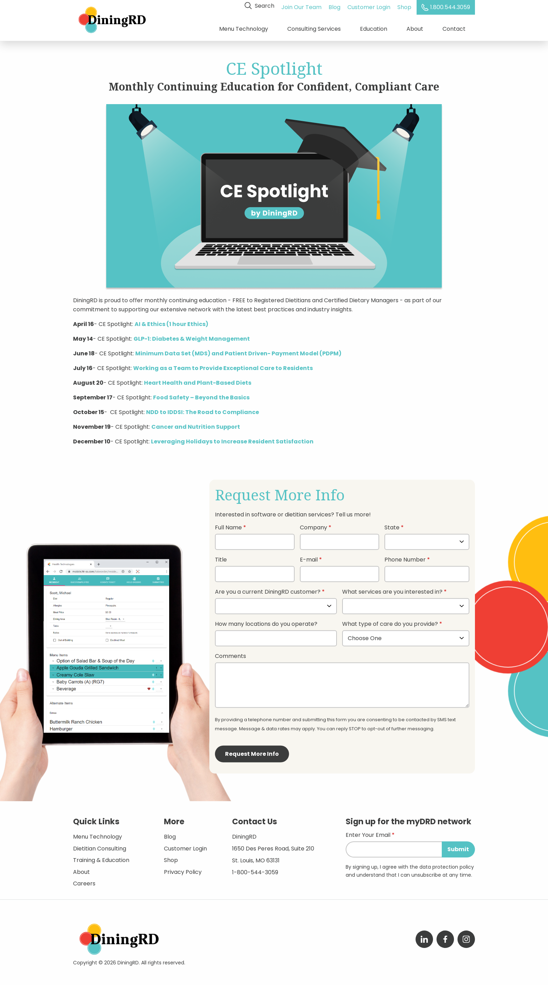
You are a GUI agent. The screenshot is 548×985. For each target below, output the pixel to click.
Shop (405, 6)
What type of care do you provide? (390, 621)
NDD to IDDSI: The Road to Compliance (202, 409)
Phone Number (405, 557)
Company (313, 525)
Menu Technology (243, 28)
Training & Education (101, 857)
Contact (454, 28)
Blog (335, 6)
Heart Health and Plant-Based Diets (197, 380)
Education (373, 28)
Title (221, 557)
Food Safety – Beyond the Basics (201, 395)
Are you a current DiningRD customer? (267, 589)
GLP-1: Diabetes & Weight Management (192, 336)
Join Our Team (302, 6)
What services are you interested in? (392, 589)
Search (260, 6)
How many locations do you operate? (266, 621)
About (414, 28)
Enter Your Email (368, 833)
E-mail (309, 557)
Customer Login (369, 6)
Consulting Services (314, 28)
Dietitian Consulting (99, 846)
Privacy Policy (183, 869)
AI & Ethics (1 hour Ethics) (171, 321)
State (391, 525)
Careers (84, 881)
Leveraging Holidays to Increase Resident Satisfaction (232, 439)
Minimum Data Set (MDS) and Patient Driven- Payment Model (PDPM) (238, 351)
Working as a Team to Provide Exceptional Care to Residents (223, 365)
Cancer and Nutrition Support (195, 424)
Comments (230, 653)
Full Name (228, 525)
